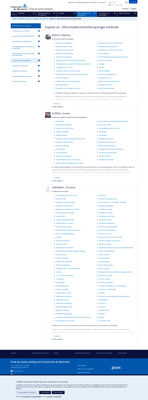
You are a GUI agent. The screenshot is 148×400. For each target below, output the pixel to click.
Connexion (102, 2)
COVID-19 (102, 303)
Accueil (14, 19)
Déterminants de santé (64, 223)
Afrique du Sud (104, 310)
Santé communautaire (107, 88)
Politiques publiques (106, 139)
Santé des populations (107, 251)
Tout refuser (45, 392)
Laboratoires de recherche (22, 76)
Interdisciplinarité (62, 85)
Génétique (102, 132)
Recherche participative (64, 53)
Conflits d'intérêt (105, 156)
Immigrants (60, 279)
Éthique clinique (61, 135)
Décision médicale (62, 146)
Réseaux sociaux (105, 244)
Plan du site (81, 369)
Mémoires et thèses (19, 71)
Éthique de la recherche (64, 128)
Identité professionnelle (107, 153)
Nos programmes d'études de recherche (23, 47)
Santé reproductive (106, 265)
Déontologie (60, 149)
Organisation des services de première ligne (72, 74)
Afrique (101, 317)
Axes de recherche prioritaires (23, 36)
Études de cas (61, 254)
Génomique (103, 135)
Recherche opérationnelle (108, 227)
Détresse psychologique (65, 234)
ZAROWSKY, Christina (63, 187)
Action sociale (61, 199)
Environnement (61, 153)
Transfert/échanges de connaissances (113, 286)
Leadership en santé (63, 293)
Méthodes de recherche (65, 50)
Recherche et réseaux (24, 19)
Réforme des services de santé (110, 237)
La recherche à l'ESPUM (21, 31)
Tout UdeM (119, 5)
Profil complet (57, 107)
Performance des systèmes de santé (112, 202)
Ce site (111, 5)
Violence (102, 293)
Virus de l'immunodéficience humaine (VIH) (114, 296)
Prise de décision (62, 78)
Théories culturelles (106, 282)
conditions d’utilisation (53, 396)
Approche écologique (63, 156)
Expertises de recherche (40, 19)
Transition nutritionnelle (107, 289)
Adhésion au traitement (64, 206)
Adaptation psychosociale (65, 202)
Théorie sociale (104, 279)
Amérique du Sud (105, 78)
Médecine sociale (62, 300)
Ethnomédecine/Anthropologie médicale (113, 57)
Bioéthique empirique (64, 125)
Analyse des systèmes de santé (110, 50)
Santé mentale (104, 254)
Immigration (60, 282)
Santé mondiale (104, 71)
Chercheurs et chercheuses (22, 41)
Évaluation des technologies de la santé (70, 60)
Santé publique (104, 261)
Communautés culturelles (65, 213)
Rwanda (102, 314)
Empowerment (61, 244)
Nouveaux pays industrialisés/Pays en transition (73, 317)
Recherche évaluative (64, 57)
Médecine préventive (64, 296)
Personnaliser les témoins (27, 392)
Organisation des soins (64, 67)
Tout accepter (58, 392)
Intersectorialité (62, 289)
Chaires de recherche (20, 66)
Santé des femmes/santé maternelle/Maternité (116, 247)
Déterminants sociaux (64, 227)
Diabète (59, 237)
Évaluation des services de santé (111, 43)
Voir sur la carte (17, 371)
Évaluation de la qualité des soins (68, 88)
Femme (59, 272)
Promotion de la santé (107, 216)
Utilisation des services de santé (68, 71)
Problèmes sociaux (106, 213)
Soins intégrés (104, 53)
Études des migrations (64, 261)
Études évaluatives (63, 265)
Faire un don (122, 353)
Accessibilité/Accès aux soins (109, 128)
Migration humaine (62, 310)
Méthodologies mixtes (64, 46)
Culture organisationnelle (65, 220)
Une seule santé (105, 125)
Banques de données (106, 159)
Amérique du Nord (105, 85)
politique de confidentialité (32, 396)
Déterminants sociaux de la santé (68, 159)
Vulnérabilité (103, 300)
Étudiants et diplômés (104, 353)
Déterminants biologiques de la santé (69, 163)
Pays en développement (108, 74)
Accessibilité (89, 369)
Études (56, 353)
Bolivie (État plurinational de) (109, 81)
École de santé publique (41, 9)
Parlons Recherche (19, 81)
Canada (101, 64)
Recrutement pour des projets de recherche (23, 54)
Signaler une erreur (84, 372)
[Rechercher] (126, 2)
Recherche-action (105, 234)
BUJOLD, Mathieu (61, 35)
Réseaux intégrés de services (110, 241)
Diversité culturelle (63, 241)
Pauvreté (102, 195)
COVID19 (102, 307)
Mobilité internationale (64, 314)
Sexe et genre (104, 268)
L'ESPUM (13, 353)
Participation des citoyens (65, 321)
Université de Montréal (19, 7)
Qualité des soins (105, 220)
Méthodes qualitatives (64, 43)
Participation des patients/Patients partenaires (73, 64)
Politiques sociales (105, 209)
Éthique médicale (62, 132)
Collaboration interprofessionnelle (68, 81)
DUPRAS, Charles (61, 113)
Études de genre (62, 258)
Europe (101, 67)
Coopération (60, 216)
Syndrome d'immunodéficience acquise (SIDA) (115, 272)
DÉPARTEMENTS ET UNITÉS (40, 353)
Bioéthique (60, 121)
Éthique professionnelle (64, 142)
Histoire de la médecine (64, 275)
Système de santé (105, 60)
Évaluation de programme (108, 46)
